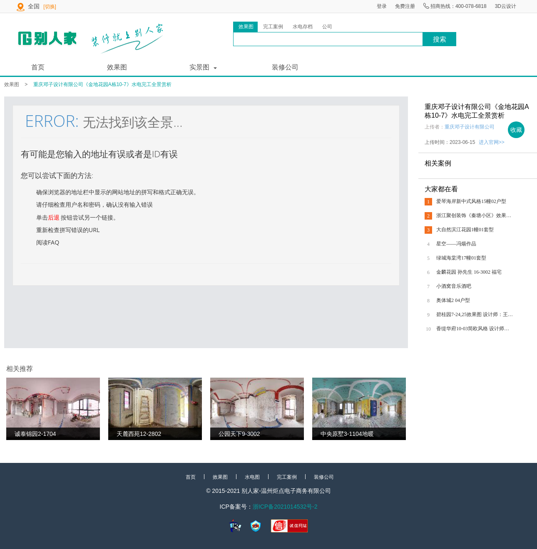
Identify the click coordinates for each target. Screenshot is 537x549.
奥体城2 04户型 (453, 300)
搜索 (439, 39)
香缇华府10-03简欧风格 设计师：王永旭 (474, 328)
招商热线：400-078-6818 (455, 6)
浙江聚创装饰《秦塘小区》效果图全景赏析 (474, 215)
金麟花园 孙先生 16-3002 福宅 (469, 272)
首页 (38, 67)
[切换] (49, 7)
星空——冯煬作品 (456, 244)
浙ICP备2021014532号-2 (285, 506)
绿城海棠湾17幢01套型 (461, 258)
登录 (382, 6)
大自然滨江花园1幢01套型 (465, 229)
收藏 (516, 129)
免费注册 (405, 6)
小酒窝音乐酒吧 (453, 286)
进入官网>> (492, 142)
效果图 (117, 67)
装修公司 (285, 67)
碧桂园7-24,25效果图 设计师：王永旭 (474, 314)
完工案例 (287, 477)
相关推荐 (19, 368)
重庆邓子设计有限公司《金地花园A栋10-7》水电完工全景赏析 (102, 84)
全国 (34, 6)
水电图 (252, 477)
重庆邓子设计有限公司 (470, 127)
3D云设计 (505, 6)
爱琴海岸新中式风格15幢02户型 (471, 201)
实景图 (199, 67)
